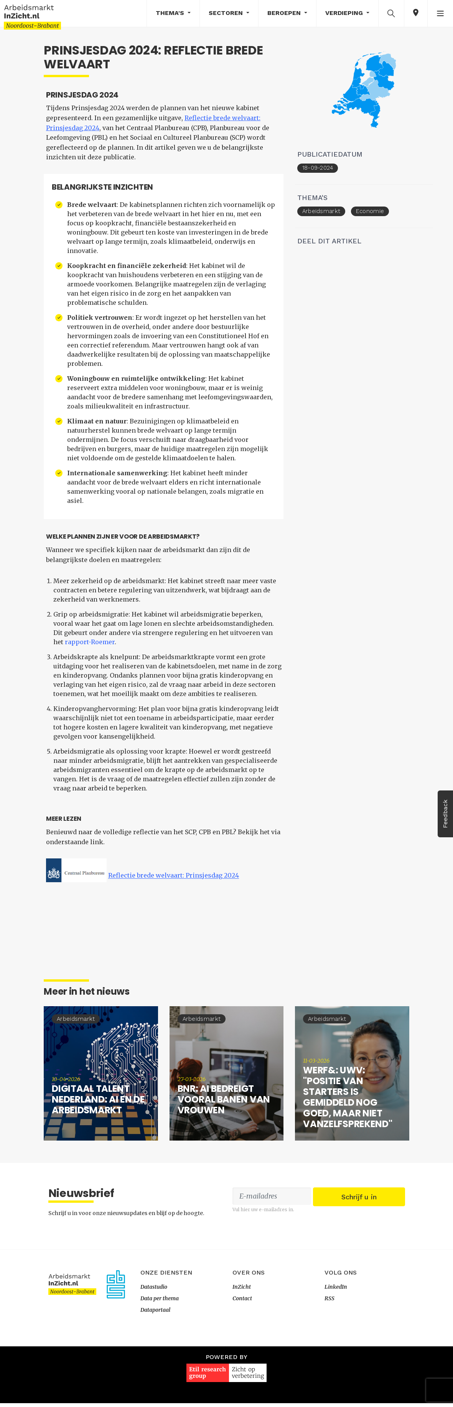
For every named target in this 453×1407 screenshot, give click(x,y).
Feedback (445, 814)
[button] (391, 13)
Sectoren (227, 13)
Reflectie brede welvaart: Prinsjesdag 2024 (170, 882)
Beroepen (285, 13)
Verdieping (345, 13)
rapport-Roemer (77, 648)
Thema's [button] (171, 13)
